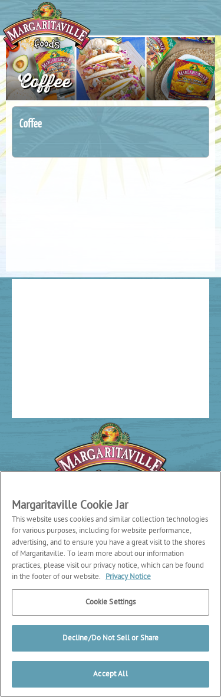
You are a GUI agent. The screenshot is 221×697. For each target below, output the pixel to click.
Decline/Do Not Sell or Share (110, 638)
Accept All (110, 674)
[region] (110, 584)
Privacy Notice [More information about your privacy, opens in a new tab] (128, 577)
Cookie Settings (110, 602)
